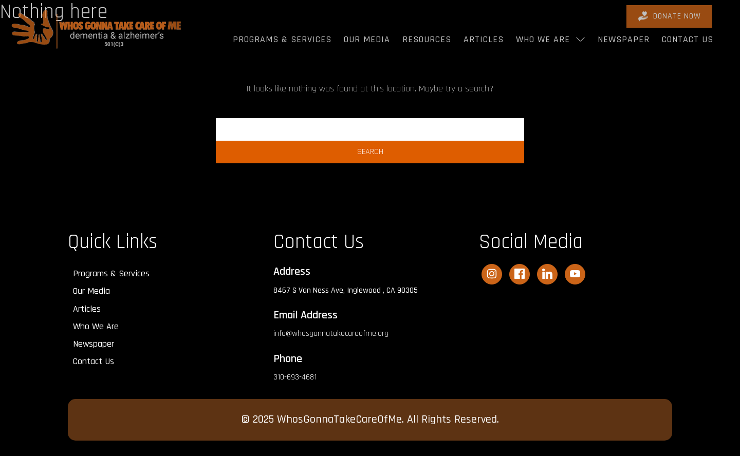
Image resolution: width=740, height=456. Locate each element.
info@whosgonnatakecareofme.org (330, 333)
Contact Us (687, 39)
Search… (370, 111)
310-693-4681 (295, 377)
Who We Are (543, 39)
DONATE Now (669, 16)
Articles (484, 39)
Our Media (367, 39)
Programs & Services (282, 39)
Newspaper (624, 39)
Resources (426, 39)
